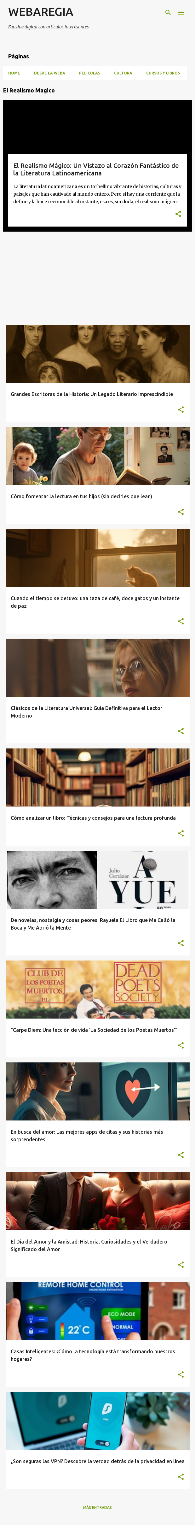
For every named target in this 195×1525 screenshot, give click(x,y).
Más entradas (97, 1507)
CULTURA (123, 73)
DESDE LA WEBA (49, 73)
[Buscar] (168, 12)
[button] (178, 214)
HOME (14, 73)
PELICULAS (89, 73)
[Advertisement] (97, 280)
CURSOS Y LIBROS (163, 73)
